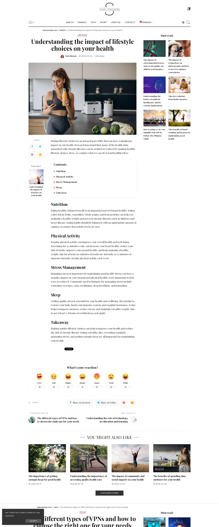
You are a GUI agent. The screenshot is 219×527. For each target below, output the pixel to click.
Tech (82, 512)
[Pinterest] (32, 154)
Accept (33, 521)
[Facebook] (32, 146)
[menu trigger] (32, 22)
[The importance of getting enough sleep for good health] (47, 458)
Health (82, 35)
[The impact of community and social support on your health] (130, 458)
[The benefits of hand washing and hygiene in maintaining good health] (179, 118)
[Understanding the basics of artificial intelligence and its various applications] (154, 85)
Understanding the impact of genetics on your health (36, 191)
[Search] (188, 22)
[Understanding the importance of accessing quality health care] (89, 458)
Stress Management (66, 181)
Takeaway (61, 192)
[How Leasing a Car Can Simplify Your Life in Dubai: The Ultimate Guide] (154, 118)
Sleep (59, 187)
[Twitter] (40, 146)
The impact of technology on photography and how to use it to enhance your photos (178, 66)
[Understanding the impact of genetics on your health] (36, 176)
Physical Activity (64, 176)
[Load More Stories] (109, 493)
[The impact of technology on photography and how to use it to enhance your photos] (179, 48)
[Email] (40, 154)
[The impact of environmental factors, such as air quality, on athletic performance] (154, 48)
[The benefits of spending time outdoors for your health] (172, 458)
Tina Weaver (71, 56)
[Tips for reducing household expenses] (179, 85)
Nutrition (61, 171)
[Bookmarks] (189, 9)
